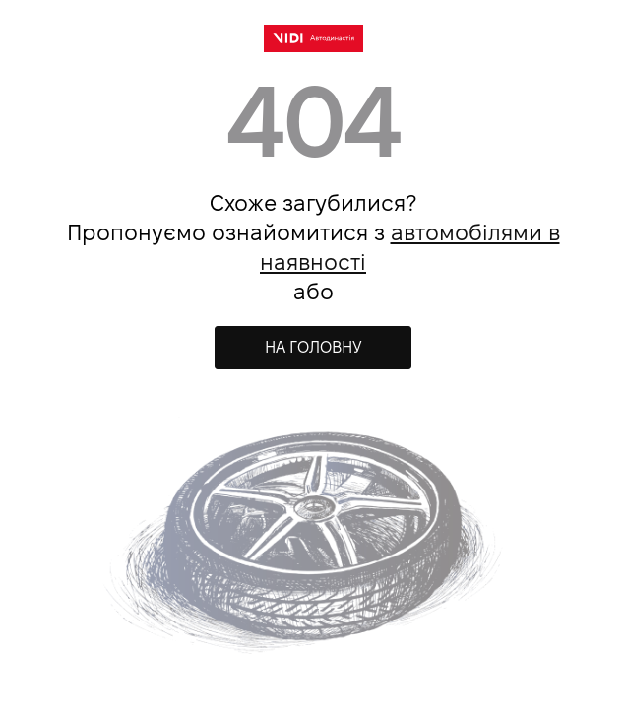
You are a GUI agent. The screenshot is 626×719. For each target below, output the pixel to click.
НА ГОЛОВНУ (313, 347)
